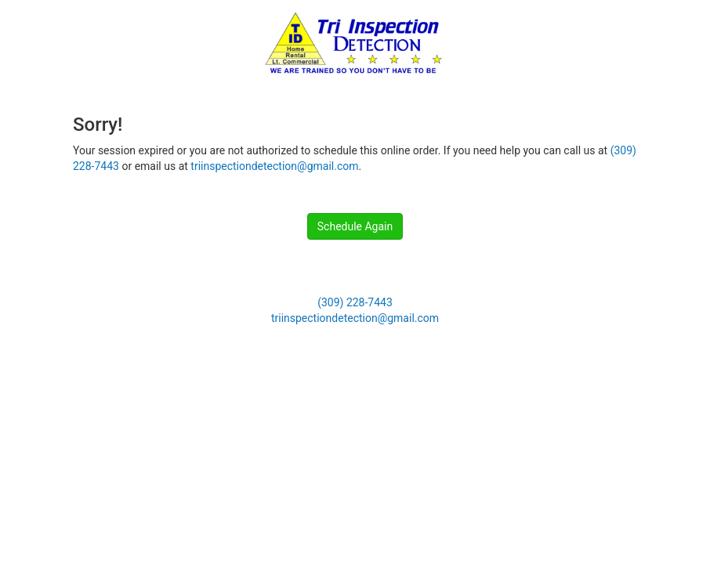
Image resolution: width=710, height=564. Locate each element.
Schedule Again (355, 226)
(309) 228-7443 (355, 302)
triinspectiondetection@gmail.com (274, 166)
